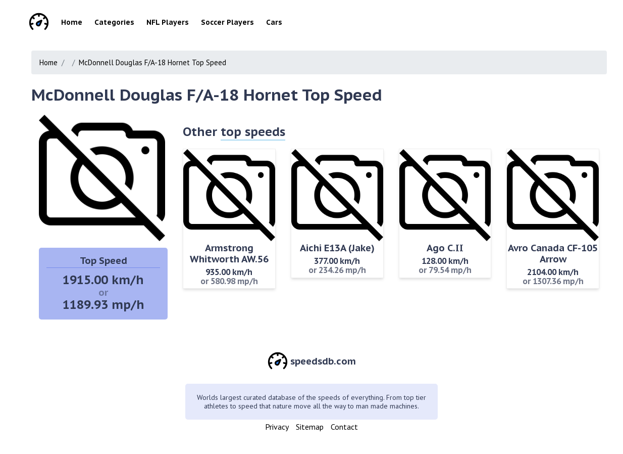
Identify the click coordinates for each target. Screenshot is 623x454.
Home (71, 22)
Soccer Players (227, 22)
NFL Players (167, 22)
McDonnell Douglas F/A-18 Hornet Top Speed (152, 62)
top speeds (253, 132)
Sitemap (310, 427)
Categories (114, 22)
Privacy (277, 427)
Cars (274, 22)
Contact (344, 427)
